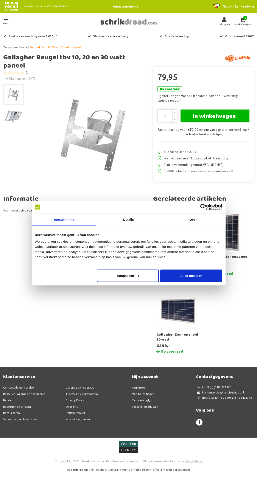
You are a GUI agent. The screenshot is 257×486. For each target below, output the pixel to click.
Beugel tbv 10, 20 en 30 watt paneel (55, 47)
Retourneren (11, 412)
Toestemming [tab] (64, 219)
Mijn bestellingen (143, 393)
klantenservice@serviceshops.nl (220, 392)
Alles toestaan (191, 276)
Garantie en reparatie (80, 387)
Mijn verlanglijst (142, 400)
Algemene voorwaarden (82, 393)
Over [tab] (193, 219)
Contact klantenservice (18, 387)
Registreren (140, 387)
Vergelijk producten (145, 406)
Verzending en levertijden (20, 419)
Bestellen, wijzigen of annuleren (24, 393)
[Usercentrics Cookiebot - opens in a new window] (203, 207)
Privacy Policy (75, 400)
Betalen (8, 400)
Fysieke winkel (75, 412)
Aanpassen (128, 276)
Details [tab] (128, 219)
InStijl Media (193, 461)
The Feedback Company (105, 469)
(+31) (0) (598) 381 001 (214, 387)
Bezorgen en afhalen (17, 406)
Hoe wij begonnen (78, 419)
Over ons (72, 406)
